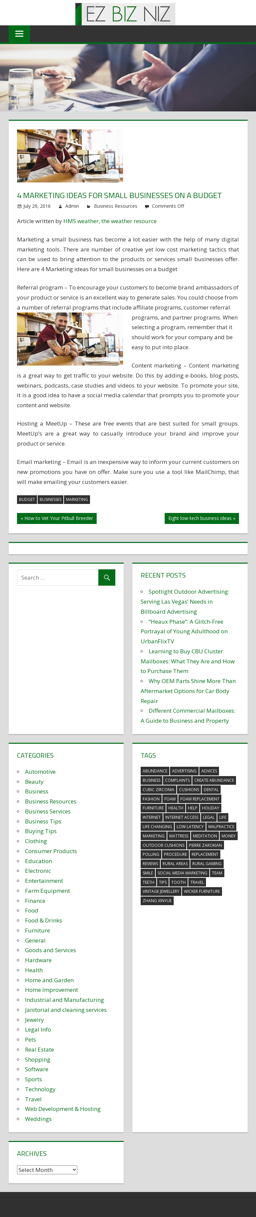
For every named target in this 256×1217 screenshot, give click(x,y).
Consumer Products (51, 851)
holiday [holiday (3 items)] (210, 808)
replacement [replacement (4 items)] (205, 854)
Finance (35, 900)
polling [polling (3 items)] (151, 854)
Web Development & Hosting (63, 1109)
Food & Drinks (43, 920)
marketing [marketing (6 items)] (154, 836)
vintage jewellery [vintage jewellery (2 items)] (161, 891)
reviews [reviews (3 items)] (150, 863)
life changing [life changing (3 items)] (157, 826)
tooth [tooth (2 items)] (178, 882)
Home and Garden (49, 980)
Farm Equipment (47, 890)
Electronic (38, 870)
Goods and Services (50, 950)
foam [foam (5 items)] (170, 799)
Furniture (37, 930)
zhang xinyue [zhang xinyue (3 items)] (157, 900)
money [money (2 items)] (229, 836)
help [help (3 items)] (192, 808)
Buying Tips (41, 831)
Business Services (48, 811)
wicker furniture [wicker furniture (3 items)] (202, 891)
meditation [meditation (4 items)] (205, 836)
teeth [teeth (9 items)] (148, 882)
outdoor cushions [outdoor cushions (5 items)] (163, 845)
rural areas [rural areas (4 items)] (175, 863)
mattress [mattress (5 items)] (178, 836)
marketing (77, 499)
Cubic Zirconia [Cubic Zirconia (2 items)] (158, 789)
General (35, 940)
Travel (33, 1099)
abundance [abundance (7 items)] (155, 771)
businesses (50, 499)
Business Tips (43, 821)
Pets (30, 1039)
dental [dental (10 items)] (211, 789)
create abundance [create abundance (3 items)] (214, 780)
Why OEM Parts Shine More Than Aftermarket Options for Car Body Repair (188, 691)
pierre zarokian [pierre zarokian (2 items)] (205, 845)
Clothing (36, 841)
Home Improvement (51, 990)
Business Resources (115, 206)
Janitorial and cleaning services (66, 1010)
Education (38, 861)
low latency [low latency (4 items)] (190, 826)
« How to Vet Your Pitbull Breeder (57, 518)
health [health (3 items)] (175, 808)
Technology (40, 1089)
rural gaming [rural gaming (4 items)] (207, 863)
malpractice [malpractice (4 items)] (221, 826)
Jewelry (34, 1020)
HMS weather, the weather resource (110, 221)
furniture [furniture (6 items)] (153, 808)
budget (27, 499)
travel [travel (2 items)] (197, 882)
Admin (72, 206)
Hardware (38, 960)
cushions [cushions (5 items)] (189, 789)
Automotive (40, 771)
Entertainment (44, 880)
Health (34, 970)
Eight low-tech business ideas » (201, 518)
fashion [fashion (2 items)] (151, 799)
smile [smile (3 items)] (148, 873)
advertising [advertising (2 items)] (184, 771)
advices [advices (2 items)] (209, 771)
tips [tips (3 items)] (163, 882)
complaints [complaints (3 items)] (177, 780)
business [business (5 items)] (151, 780)
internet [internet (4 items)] (152, 817)
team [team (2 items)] (217, 873)
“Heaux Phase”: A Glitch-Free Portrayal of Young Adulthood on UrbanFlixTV (184, 631)
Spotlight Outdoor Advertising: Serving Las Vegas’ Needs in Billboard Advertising (185, 601)
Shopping (37, 1059)
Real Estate (39, 1049)
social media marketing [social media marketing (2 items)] (182, 873)
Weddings (38, 1119)
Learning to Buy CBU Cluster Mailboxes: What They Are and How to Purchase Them (188, 661)
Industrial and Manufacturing (64, 1000)
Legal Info (38, 1029)
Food (31, 910)
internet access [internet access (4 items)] (181, 817)
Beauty (34, 781)
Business (36, 791)
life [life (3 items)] (222, 817)
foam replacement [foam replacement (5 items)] (199, 799)
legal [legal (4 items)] (209, 817)
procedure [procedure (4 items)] (175, 854)
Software (36, 1069)
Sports (33, 1079)
